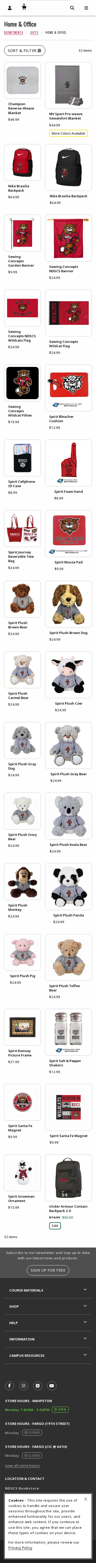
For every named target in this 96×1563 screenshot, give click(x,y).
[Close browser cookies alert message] (86, 1499)
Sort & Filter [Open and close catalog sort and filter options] (24, 50)
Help (13, 1322)
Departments (13, 32)
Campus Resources (27, 1355)
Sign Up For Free (48, 1270)
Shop (14, 1306)
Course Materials (26, 1290)
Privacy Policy (20, 1547)
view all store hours (22, 1465)
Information (22, 1339)
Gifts (34, 32)
